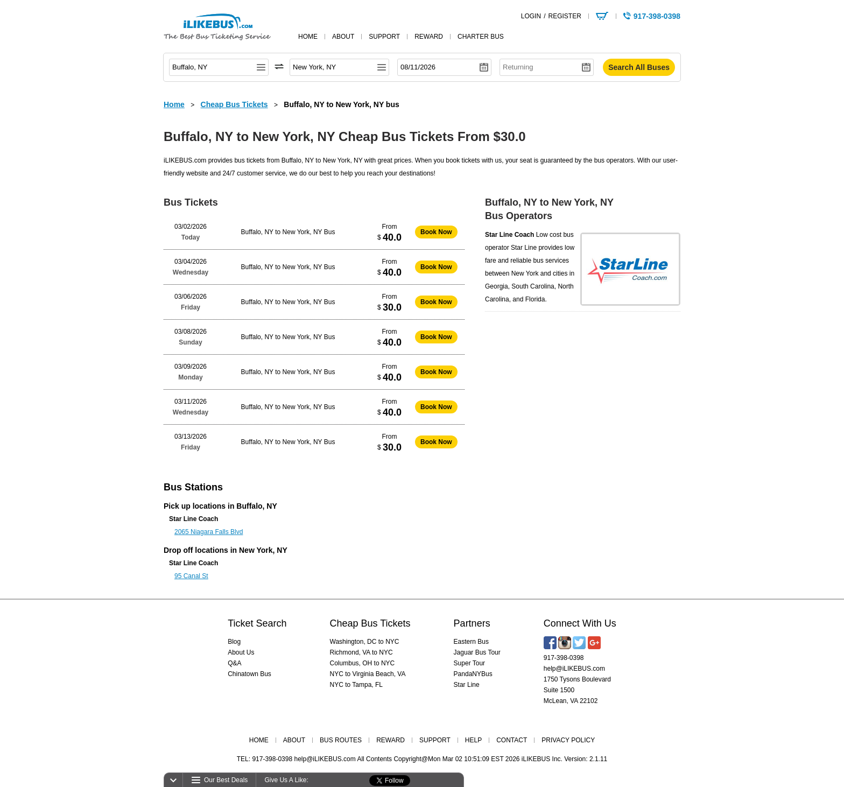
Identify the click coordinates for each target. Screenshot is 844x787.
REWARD (390, 740)
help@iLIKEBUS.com (574, 668)
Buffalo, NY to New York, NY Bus (288, 232)
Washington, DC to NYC (364, 641)
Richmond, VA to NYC (361, 652)
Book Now (436, 232)
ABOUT (294, 740)
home (308, 36)
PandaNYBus (473, 674)
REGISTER (564, 16)
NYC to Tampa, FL (356, 684)
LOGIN (531, 16)
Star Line (467, 684)
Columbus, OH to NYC (362, 663)
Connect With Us (580, 623)
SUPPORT (435, 740)
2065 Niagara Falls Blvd (208, 532)
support (384, 36)
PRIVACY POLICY (568, 740)
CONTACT (511, 740)
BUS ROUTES (341, 740)
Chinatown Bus (249, 674)
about (343, 36)
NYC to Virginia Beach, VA (368, 674)
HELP (473, 740)
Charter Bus (481, 36)
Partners (472, 623)
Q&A (234, 663)
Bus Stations (193, 487)
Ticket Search (257, 623)
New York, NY (263, 550)
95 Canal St (191, 576)
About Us (241, 652)
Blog (234, 641)
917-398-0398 (564, 658)
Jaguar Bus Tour (477, 652)
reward (428, 36)
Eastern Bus (471, 641)
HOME (259, 740)
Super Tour (469, 663)
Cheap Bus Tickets (370, 623)
